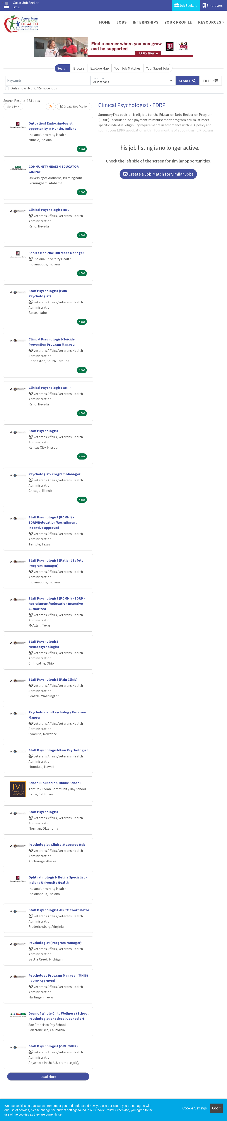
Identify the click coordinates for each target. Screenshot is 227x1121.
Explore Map (99, 68)
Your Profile (178, 22)
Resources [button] (209, 22)
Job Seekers (185, 5)
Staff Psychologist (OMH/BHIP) (53, 1046)
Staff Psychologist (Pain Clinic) (53, 679)
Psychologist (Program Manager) (55, 942)
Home (104, 22)
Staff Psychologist (43, 431)
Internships (146, 22)
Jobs (121, 22)
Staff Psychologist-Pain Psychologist (58, 750)
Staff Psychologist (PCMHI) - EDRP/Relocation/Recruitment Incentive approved (53, 522)
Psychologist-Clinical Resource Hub (57, 844)
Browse (78, 68)
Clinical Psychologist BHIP (50, 387)
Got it (216, 1108)
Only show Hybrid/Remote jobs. (34, 88)
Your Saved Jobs (158, 68)
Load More (48, 1076)
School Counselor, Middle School (55, 783)
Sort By (12, 106)
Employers (213, 5)
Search (62, 68)
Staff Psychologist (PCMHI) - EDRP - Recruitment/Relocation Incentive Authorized (57, 603)
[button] (211, 80)
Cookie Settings (194, 1108)
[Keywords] (47, 80)
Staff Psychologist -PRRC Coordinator (59, 910)
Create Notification (74, 106)
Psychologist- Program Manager (54, 474)
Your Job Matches (127, 68)
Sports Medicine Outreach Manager (56, 253)
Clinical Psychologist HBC (49, 209)
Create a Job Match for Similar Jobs (158, 174)
